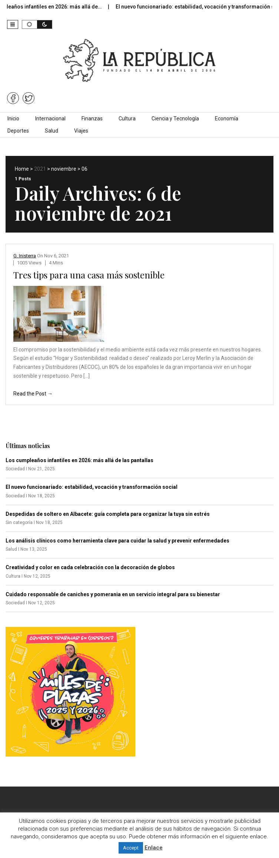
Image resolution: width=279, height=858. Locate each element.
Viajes (81, 131)
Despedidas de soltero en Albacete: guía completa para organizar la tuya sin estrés (108, 514)
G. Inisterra (24, 255)
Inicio (13, 118)
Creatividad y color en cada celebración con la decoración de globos (90, 567)
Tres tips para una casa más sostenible (89, 275)
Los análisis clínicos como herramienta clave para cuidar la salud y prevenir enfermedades (117, 541)
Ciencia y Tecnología (175, 118)
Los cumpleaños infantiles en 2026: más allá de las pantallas (79, 460)
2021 (40, 169)
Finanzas (92, 118)
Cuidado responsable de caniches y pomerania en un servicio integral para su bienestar (113, 594)
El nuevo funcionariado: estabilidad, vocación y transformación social (91, 487)
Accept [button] (131, 848)
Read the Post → (33, 394)
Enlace (154, 847)
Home (22, 169)
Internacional (50, 118)
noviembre (63, 169)
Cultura (127, 118)
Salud (51, 131)
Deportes (18, 131)
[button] (12, 24)
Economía (226, 118)
